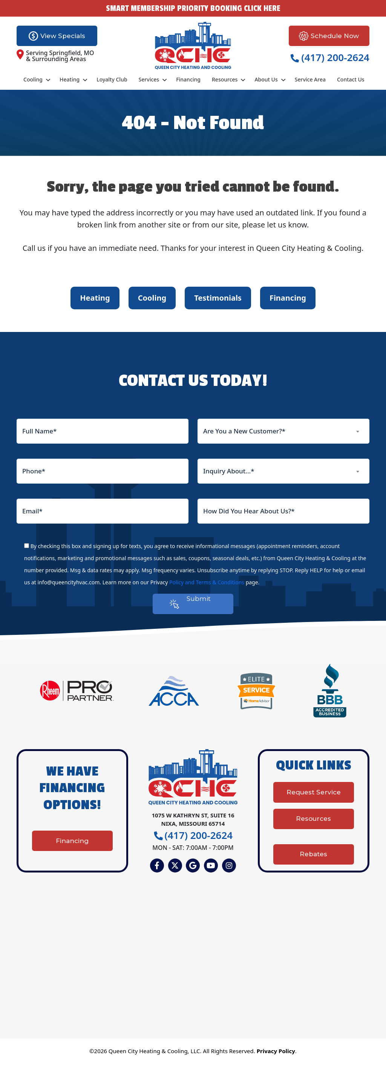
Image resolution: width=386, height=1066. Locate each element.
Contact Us (351, 79)
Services (149, 79)
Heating (70, 79)
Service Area (310, 79)
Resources (224, 79)
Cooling (33, 79)
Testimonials (218, 298)
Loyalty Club (111, 79)
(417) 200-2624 (330, 57)
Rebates (313, 852)
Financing (188, 79)
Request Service (313, 799)
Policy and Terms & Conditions (206, 582)
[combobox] (283, 431)
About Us (265, 79)
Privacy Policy (276, 1053)
